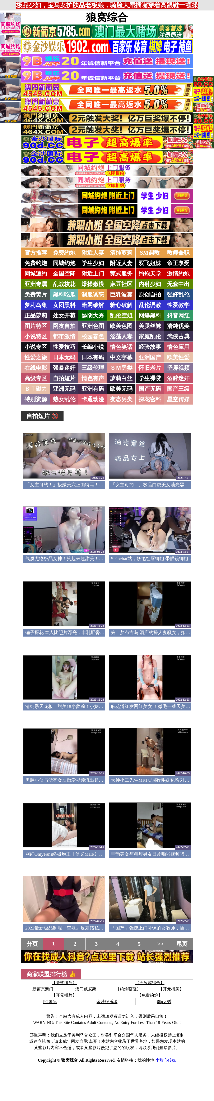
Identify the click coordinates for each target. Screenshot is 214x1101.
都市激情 (64, 336)
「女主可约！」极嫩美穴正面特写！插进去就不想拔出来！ (85, 484)
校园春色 (93, 336)
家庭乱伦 (150, 336)
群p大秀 (164, 1001)
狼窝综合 (107, 17)
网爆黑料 (150, 315)
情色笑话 (121, 347)
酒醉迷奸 (178, 378)
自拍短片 (64, 378)
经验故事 (150, 347)
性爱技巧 (64, 347)
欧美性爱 (178, 357)
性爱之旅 (35, 357)
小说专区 (35, 347)
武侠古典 (178, 336)
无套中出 (178, 284)
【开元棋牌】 (171, 989)
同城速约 (35, 274)
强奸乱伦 (178, 294)
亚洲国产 (150, 357)
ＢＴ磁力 (35, 389)
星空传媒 (178, 399)
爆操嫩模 (93, 284)
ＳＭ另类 (121, 368)
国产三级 (178, 389)
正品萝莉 (35, 315)
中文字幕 (121, 357)
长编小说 (93, 347)
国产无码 (150, 389)
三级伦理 (93, 368)
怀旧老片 (150, 368)
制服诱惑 (93, 294)
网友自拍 (64, 326)
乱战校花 (64, 284)
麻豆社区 (121, 284)
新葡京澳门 (42, 989)
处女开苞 (64, 315)
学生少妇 (93, 263)
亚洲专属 (35, 284)
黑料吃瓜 (64, 294)
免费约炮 (64, 253)
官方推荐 (35, 253)
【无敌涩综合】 (149, 982)
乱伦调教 (150, 305)
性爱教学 (178, 305)
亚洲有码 (93, 389)
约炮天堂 (150, 274)
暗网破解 (93, 305)
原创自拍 (150, 294)
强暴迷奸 (64, 368)
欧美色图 (121, 326)
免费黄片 (35, 294)
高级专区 (35, 378)
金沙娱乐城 (107, 1001)
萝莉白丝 (121, 378)
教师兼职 (178, 253)
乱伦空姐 (121, 315)
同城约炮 (64, 263)
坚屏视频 (178, 368)
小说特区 (35, 336)
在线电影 (35, 368)
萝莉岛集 (35, 305)
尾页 (181, 944)
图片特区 (35, 326)
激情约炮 (178, 274)
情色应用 (178, 347)
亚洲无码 (64, 389)
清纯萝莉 (121, 253)
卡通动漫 (93, 399)
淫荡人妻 (121, 336)
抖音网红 (178, 315)
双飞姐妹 (150, 263)
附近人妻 (93, 253)
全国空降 (64, 274)
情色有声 (93, 378)
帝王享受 (178, 263)
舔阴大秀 (93, 315)
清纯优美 (178, 326)
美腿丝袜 (150, 326)
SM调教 (150, 253)
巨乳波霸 (121, 294)
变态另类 (121, 399)
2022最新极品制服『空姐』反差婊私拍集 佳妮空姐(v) (79, 928)
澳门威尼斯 (85, 989)
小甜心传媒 (165, 1060)
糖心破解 (121, 305)
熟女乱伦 (64, 399)
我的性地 (146, 1060)
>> (160, 944)
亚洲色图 (93, 326)
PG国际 (50, 1001)
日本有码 (93, 357)
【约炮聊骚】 (128, 989)
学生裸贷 (150, 378)
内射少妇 (150, 284)
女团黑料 (64, 305)
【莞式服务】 (64, 982)
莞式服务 (121, 274)
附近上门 (93, 274)
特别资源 (35, 399)
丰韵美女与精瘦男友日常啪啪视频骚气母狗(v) (157, 854)
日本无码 (64, 357)
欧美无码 (121, 389)
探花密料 (150, 399)
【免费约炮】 (149, 995)
